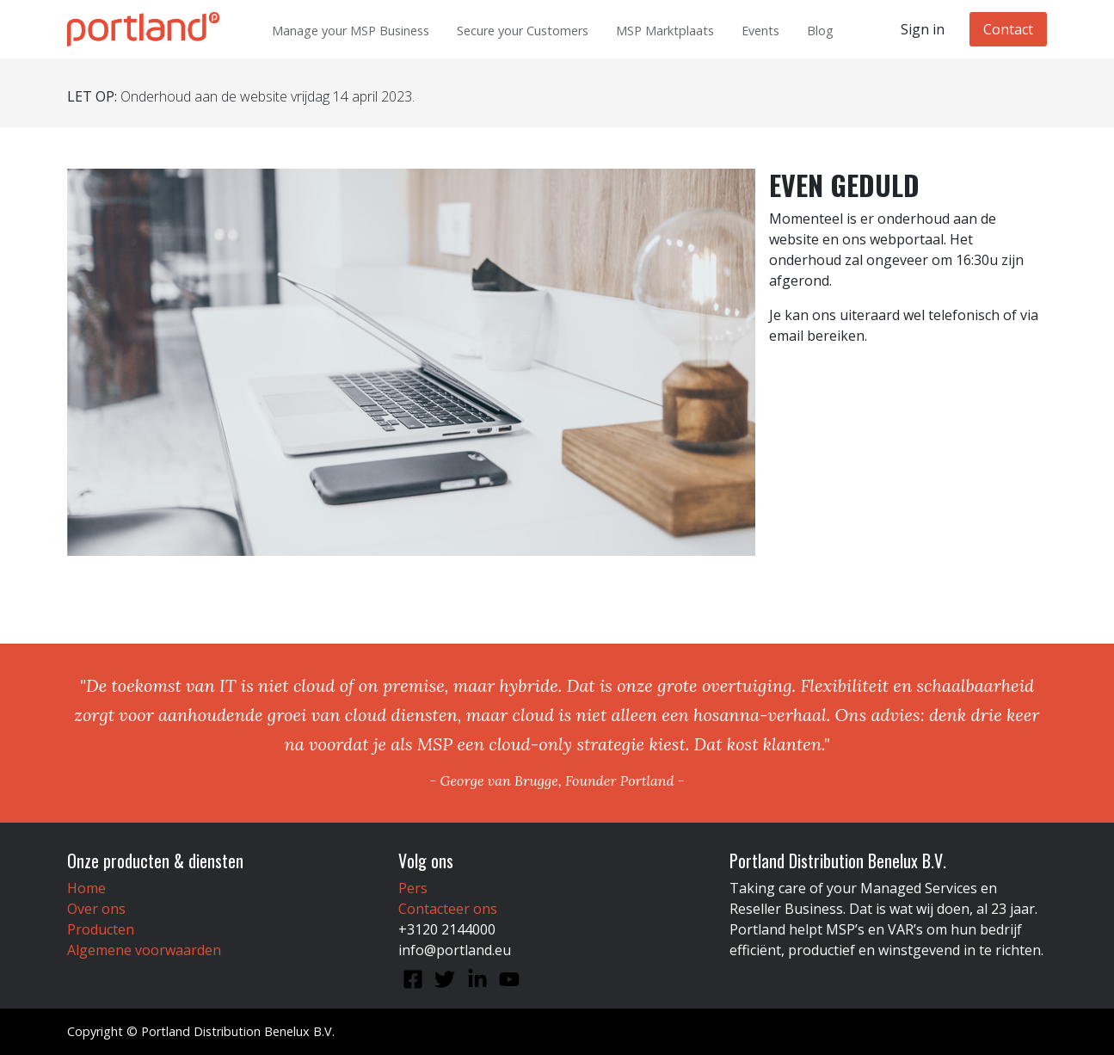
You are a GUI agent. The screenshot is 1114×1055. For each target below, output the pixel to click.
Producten (100, 929)
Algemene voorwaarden (144, 950)
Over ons (96, 908)
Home (86, 888)
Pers (413, 888)
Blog (820, 30)
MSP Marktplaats (665, 30)
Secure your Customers (522, 30)
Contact (1008, 29)
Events (760, 30)
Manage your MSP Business (350, 30)
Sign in (923, 29)
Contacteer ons (447, 908)
